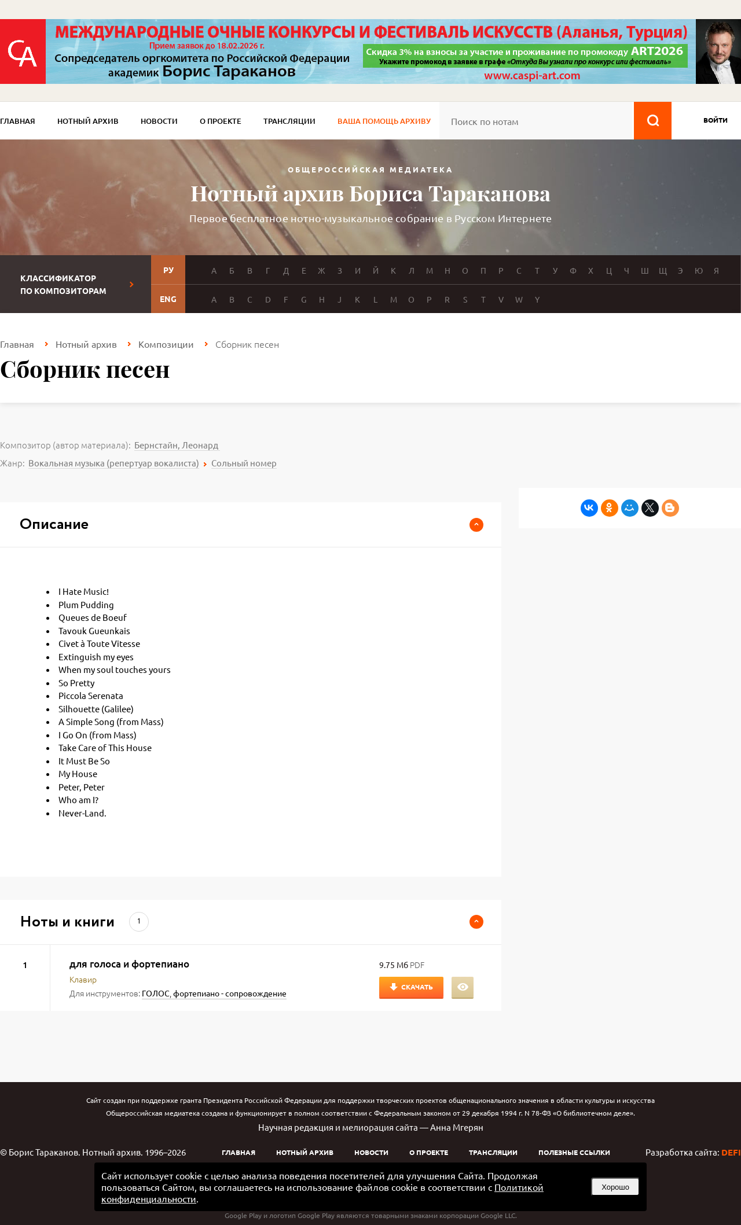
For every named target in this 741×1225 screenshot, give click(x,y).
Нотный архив (88, 121)
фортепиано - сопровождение (230, 993)
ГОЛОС (156, 993)
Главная (17, 121)
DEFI (731, 1152)
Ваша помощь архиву (384, 121)
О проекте (220, 121)
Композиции (166, 344)
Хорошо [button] (615, 1187)
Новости (159, 121)
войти (715, 119)
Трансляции (289, 121)
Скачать (417, 986)
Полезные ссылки (574, 1152)
